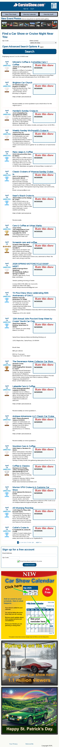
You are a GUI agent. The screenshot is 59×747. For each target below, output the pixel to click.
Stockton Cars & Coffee (24, 446)
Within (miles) (34, 40)
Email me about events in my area (29, 561)
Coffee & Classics (21, 466)
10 (33, 542)
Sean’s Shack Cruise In (23, 195)
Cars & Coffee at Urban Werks (27, 225)
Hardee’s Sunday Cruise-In (25, 111)
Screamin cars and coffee (25, 242)
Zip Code (5, 40)
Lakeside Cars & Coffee (24, 386)
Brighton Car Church (22, 82)
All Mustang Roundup (23, 508)
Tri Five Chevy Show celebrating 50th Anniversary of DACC (30, 294)
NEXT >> (38, 542)
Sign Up (25, 9)
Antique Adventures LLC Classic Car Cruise (33, 416)
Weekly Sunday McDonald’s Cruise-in (30, 130)
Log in (32, 9)
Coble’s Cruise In (21, 527)
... (34, 542)
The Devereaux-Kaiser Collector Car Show (33, 361)
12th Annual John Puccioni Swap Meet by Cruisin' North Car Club (32, 320)
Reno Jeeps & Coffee (23, 152)
